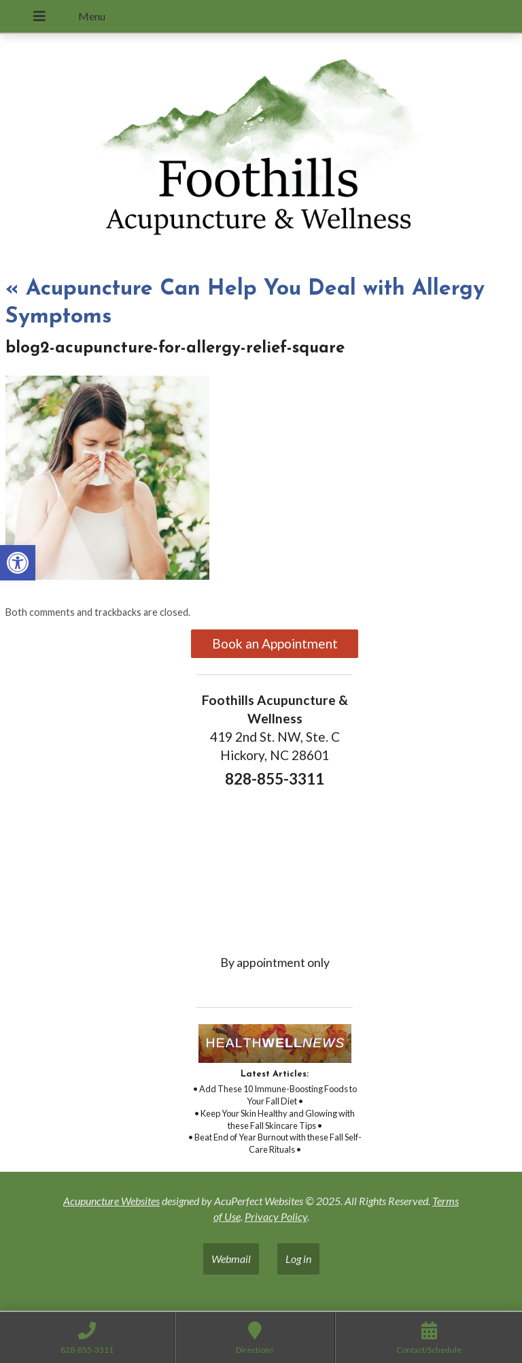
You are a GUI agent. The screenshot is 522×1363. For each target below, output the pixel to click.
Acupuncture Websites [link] (111, 1200)
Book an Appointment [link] (275, 643)
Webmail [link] (231, 1258)
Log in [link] (298, 1258)
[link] (17, 562)
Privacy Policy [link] (276, 1216)
